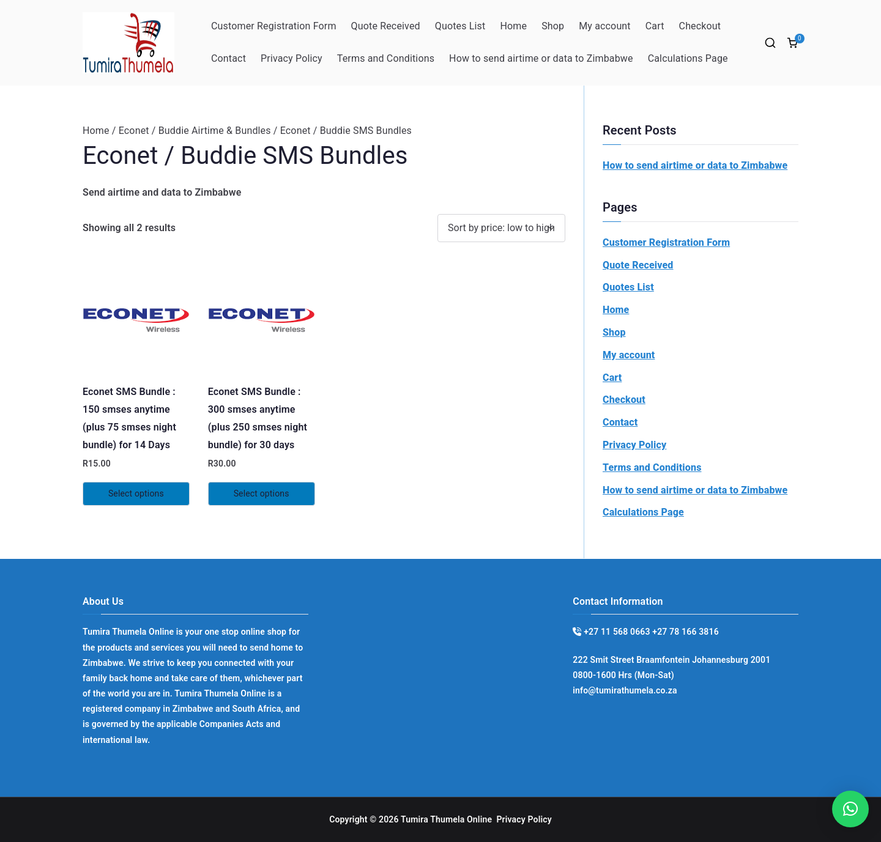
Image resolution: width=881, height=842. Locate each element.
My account (605, 26)
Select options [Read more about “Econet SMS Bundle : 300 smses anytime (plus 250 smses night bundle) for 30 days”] (261, 493)
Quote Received (385, 26)
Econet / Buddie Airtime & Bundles (195, 130)
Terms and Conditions (385, 58)
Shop (552, 26)
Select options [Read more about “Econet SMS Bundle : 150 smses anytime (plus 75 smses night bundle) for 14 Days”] (136, 493)
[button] (850, 809)
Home (513, 26)
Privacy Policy (291, 58)
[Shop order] (501, 228)
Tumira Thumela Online (446, 819)
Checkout (700, 26)
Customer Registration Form (273, 26)
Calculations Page (688, 58)
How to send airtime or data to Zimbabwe (541, 58)
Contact (228, 58)
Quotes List (460, 26)
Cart (654, 26)
